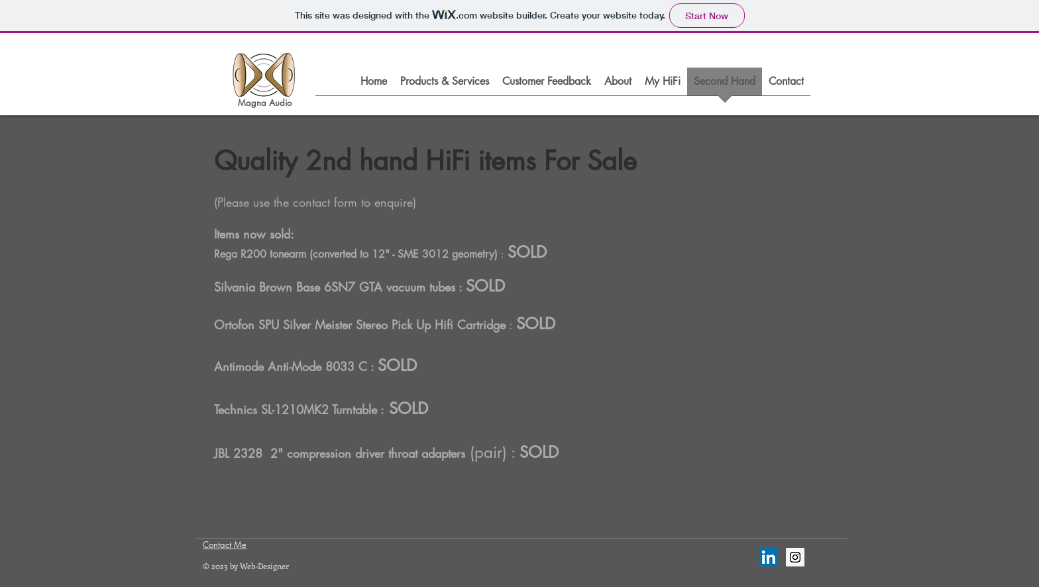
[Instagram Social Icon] (795, 557)
